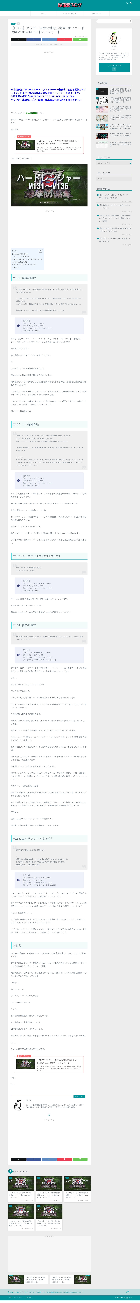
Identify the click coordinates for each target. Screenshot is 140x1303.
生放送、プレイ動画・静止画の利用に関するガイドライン (51, 99)
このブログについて (70, 14)
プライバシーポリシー (16, 1300)
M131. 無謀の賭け (21, 255)
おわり (16, 268)
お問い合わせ (96, 14)
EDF (13, 23)
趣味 (18, 1295)
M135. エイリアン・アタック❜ (25, 266)
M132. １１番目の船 (21, 258)
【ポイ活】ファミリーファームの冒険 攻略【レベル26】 (114, 240)
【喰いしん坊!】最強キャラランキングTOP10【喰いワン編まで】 (113, 196)
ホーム (43, 14)
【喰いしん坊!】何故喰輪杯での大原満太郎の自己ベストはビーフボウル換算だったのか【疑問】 (115, 218)
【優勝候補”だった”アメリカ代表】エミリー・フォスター (114, 206)
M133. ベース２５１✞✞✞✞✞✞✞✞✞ (28, 261)
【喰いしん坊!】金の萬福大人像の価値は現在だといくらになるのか (115, 230)
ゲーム (24, 1295)
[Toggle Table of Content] (39, 252)
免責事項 (28, 1300)
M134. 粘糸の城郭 (21, 263)
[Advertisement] (49, 69)
